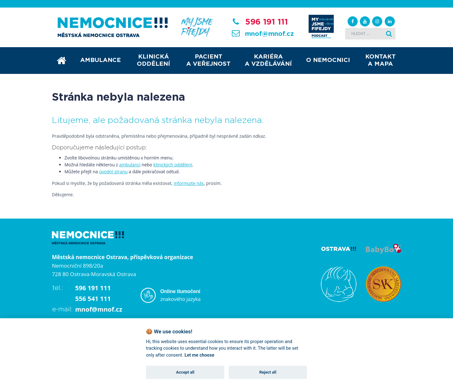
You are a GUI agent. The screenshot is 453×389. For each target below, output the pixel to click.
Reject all (267, 372)
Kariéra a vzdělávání (268, 60)
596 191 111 (266, 22)
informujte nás (189, 183)
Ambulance (100, 60)
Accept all (185, 372)
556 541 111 (93, 298)
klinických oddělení (172, 165)
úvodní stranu (113, 172)
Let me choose (199, 355)
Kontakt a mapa (380, 60)
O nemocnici (328, 60)
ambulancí (130, 165)
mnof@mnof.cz (269, 34)
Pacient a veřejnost (208, 60)
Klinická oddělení (153, 60)
